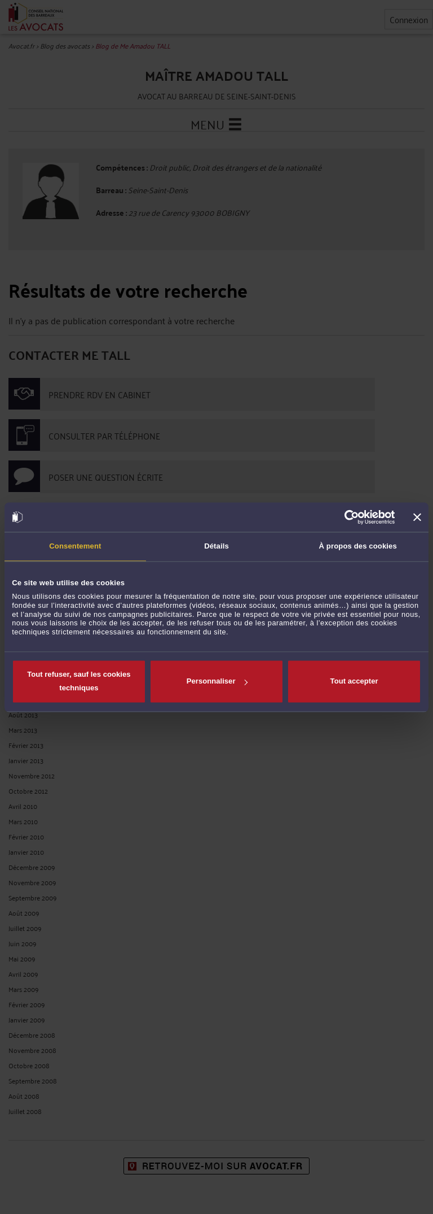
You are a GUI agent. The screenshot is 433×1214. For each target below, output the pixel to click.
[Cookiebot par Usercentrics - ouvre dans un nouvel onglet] (346, 517)
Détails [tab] (216, 546)
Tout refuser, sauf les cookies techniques (78, 682)
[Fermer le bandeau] (417, 517)
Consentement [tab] (75, 546)
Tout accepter (354, 681)
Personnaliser (217, 681)
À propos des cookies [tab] (358, 546)
